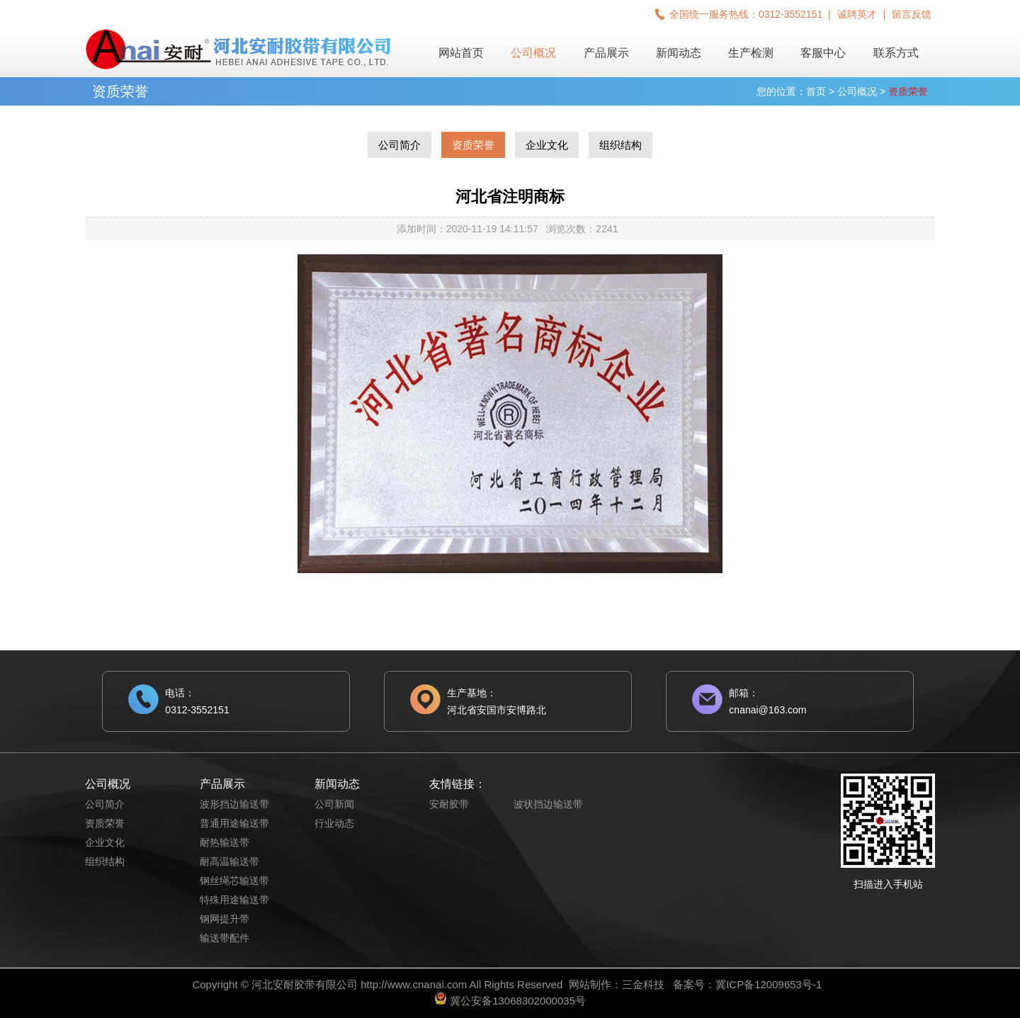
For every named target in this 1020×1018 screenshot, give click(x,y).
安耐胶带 (449, 804)
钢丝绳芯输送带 (234, 880)
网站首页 (461, 53)
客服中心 (823, 53)
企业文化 (547, 145)
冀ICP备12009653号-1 (768, 984)
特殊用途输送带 (234, 899)
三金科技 (643, 984)
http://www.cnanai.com (414, 984)
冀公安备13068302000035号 (518, 1001)
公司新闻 (334, 804)
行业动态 (334, 823)
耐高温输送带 (229, 861)
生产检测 (751, 53)
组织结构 (620, 145)
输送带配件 (224, 938)
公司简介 (399, 145)
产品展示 (606, 53)
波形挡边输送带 (234, 804)
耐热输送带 (224, 842)
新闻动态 (678, 53)
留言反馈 (911, 14)
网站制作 (590, 984)
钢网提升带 (224, 918)
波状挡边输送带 (548, 804)
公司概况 (533, 53)
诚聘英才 (857, 14)
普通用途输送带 (234, 823)
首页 (816, 91)
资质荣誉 (473, 145)
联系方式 (896, 53)
